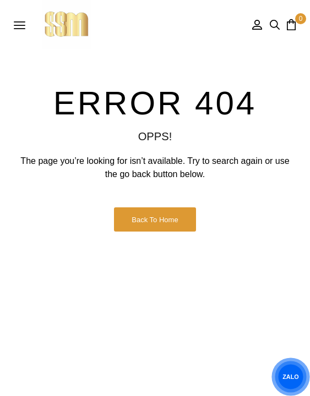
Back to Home (155, 220)
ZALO (290, 377)
